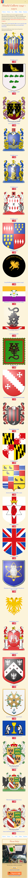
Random (25, 12)
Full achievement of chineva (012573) (14, 799)
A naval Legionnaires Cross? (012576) (14, 716)
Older (16, 12)
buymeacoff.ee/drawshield (14, 875)
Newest (4, 12)
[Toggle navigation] (25, 2)
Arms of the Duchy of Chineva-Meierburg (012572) (14, 831)
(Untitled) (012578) (14, 653)
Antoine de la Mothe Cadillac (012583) (14, 492)
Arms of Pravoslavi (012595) (14, 123)
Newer (8, 12)
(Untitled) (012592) (14, 218)
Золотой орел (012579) (14, 621)
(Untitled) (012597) (14, 60)
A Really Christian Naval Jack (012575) (14, 736)
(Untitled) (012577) (14, 685)
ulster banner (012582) (14, 524)
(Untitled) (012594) (14, 155)
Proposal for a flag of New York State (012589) (14, 302)
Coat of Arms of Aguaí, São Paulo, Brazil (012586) (14, 397)
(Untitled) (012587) (14, 365)
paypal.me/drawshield (14, 869)
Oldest (20, 12)
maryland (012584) (14, 461)
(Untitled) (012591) (14, 250)
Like (14, 61)
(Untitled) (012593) (14, 187)
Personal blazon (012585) (14, 429)
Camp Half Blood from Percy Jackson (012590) (14, 282)
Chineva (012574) (14, 768)
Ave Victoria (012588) (14, 333)
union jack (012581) (14, 556)
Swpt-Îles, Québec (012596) (14, 91)
